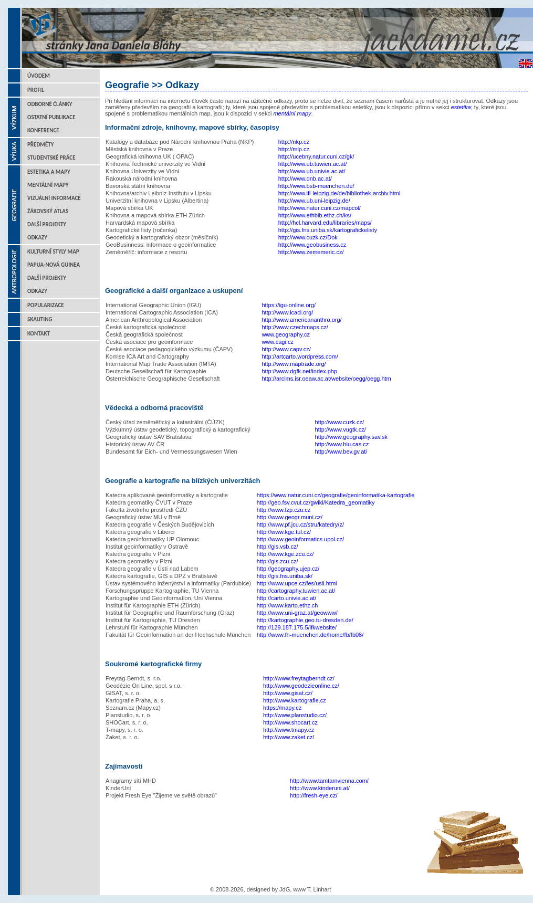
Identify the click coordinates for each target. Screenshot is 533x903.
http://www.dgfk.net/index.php (299, 371)
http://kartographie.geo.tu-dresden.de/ (305, 620)
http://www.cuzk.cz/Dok (308, 237)
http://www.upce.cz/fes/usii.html (297, 583)
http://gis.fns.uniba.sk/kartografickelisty (327, 230)
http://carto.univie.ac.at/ (287, 598)
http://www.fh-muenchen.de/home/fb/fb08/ (310, 635)
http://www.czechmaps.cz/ (295, 327)
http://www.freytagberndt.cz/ (299, 678)
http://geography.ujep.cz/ (288, 568)
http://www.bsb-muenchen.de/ (316, 186)
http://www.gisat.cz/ (287, 693)
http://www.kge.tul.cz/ (284, 532)
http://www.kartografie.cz (294, 700)
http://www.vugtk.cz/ (340, 429)
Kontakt (38, 333)
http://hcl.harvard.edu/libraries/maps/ (325, 222)
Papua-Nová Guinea (53, 264)
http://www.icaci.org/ (287, 312)
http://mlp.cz (293, 149)
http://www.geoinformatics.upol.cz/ (300, 539)
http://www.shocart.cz (290, 722)
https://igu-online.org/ (289, 305)
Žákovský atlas (47, 211)
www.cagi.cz (278, 342)
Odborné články (49, 104)
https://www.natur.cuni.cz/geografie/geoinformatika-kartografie (336, 495)
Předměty (40, 144)
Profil (35, 90)
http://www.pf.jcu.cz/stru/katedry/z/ (300, 524)
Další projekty (46, 224)
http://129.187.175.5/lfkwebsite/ (297, 627)
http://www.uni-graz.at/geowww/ (297, 613)
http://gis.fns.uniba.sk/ (284, 576)
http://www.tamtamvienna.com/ (329, 781)
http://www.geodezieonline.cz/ (301, 685)
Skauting (40, 319)
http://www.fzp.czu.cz (284, 510)
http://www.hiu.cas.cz (342, 444)
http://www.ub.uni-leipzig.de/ (314, 200)
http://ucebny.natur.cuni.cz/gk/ (316, 156)
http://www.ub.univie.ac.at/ (312, 171)
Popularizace (45, 305)
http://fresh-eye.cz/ (313, 795)
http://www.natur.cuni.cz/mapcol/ (319, 208)
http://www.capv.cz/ (286, 349)
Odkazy (37, 237)
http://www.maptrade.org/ (294, 364)
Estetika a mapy (48, 172)
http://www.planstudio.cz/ (295, 715)
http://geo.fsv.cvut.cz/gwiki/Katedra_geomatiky (316, 502)
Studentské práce (51, 157)
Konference (43, 130)
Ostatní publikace (51, 117)
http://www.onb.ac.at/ (305, 178)
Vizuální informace (54, 198)
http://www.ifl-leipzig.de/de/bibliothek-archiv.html (339, 193)
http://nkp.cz (293, 142)
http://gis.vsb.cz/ (277, 546)
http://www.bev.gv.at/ (341, 451)
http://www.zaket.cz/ (288, 737)
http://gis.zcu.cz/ (277, 561)
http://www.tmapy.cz (288, 730)
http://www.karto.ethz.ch (287, 605)
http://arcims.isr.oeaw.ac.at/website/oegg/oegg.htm (326, 378)
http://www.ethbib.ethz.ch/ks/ (314, 215)
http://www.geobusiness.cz (312, 245)
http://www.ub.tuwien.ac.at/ (312, 164)
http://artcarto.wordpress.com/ (300, 356)
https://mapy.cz (282, 708)
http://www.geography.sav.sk (351, 437)
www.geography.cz (286, 334)
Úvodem (38, 75)
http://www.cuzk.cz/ (339, 422)
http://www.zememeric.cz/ (311, 252)
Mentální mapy (48, 185)
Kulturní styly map (53, 251)
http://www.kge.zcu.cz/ (285, 554)
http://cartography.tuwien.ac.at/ (296, 590)
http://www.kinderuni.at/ (320, 788)
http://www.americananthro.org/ (301, 320)
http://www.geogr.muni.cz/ (289, 517)
